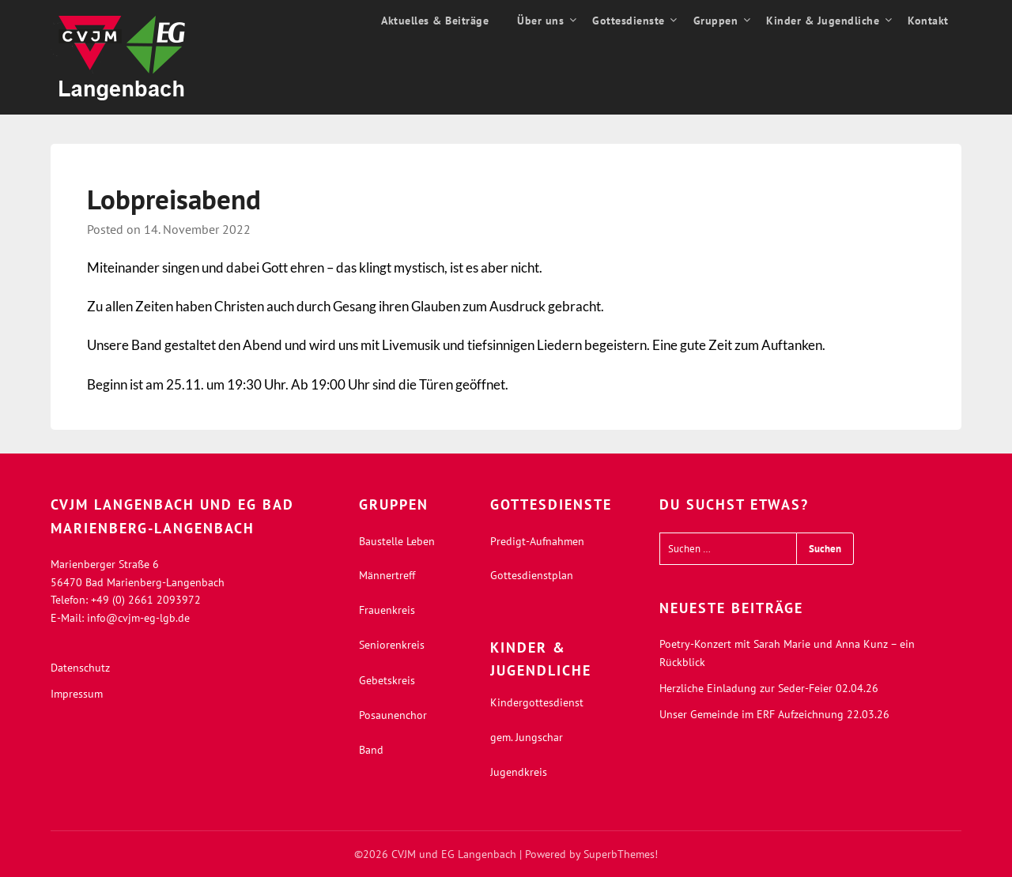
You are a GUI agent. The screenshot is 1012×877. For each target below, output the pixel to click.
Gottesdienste (628, 20)
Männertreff (387, 575)
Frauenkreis (387, 610)
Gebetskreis (387, 680)
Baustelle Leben (397, 541)
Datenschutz (80, 668)
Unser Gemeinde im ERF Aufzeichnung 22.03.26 (774, 714)
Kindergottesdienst (536, 702)
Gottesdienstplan (531, 575)
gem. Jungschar (526, 737)
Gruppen (715, 20)
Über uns (540, 20)
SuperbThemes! (620, 854)
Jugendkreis (518, 772)
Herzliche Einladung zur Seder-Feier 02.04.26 (768, 688)
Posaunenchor (393, 715)
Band (371, 750)
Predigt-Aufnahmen (537, 541)
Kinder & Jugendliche (822, 20)
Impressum (77, 694)
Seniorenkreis (392, 645)
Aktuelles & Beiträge (435, 20)
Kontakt (928, 20)
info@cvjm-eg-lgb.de (138, 618)
